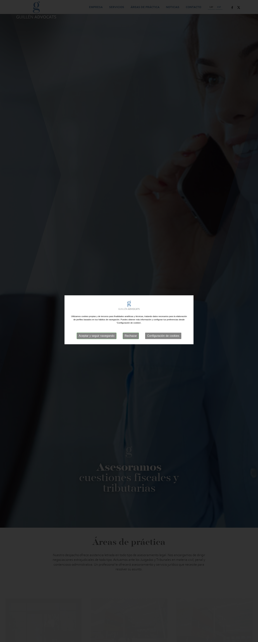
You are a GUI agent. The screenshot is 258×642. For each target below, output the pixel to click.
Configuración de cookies (163, 333)
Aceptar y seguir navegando (96, 333)
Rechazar (131, 333)
